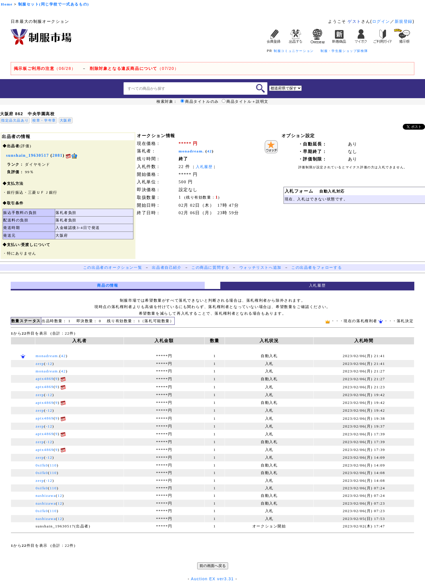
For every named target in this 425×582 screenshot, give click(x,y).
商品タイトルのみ (199, 102)
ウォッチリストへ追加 (260, 267)
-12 (49, 363)
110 (53, 465)
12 (59, 495)
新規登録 (404, 21)
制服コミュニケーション (294, 51)
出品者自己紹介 (166, 267)
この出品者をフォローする (316, 267)
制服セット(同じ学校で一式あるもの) (53, 4)
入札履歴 (204, 167)
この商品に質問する (210, 267)
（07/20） (134, 68)
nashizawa (46, 495)
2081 (57, 155)
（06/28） (45, 68)
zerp (40, 363)
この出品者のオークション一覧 (112, 267)
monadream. (191, 151)
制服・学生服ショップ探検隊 (344, 51)
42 (209, 151)
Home (6, 4)
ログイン (381, 21)
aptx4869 (44, 378)
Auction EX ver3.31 (212, 579)
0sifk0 (42, 465)
